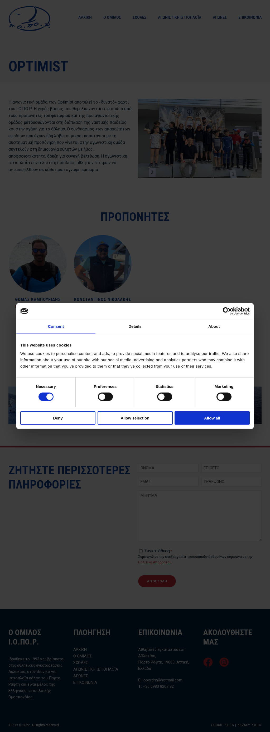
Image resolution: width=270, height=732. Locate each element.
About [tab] (214, 326)
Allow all (212, 418)
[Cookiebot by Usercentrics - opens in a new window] (227, 311)
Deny (58, 418)
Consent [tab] (56, 326)
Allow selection (134, 418)
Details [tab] (135, 326)
